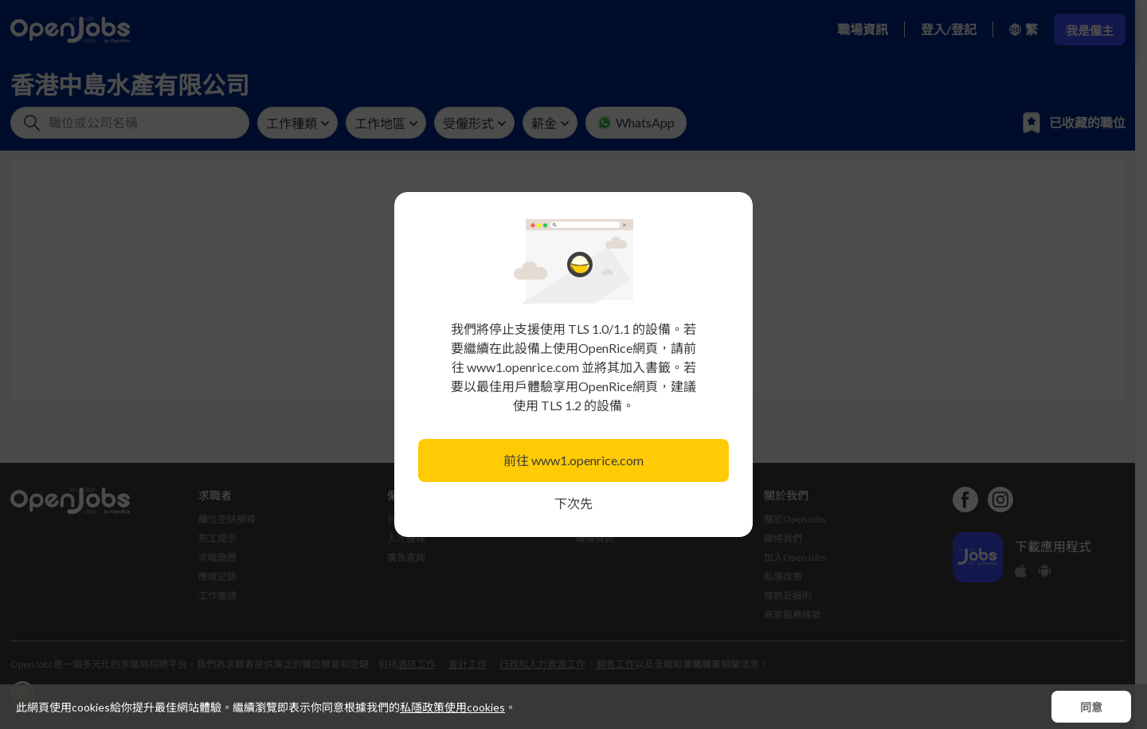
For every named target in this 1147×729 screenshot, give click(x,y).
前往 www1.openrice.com (573, 460)
